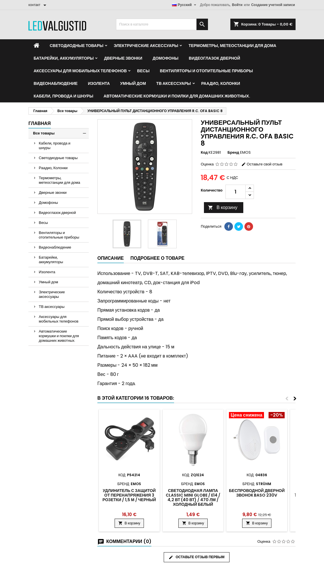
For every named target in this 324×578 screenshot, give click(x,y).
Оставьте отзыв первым (197, 557)
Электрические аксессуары (146, 45)
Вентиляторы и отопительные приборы (206, 71)
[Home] (36, 45)
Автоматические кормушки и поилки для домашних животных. (177, 96)
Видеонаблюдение (56, 83)
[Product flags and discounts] (257, 415)
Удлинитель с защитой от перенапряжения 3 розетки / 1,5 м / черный (129, 495)
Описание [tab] (110, 258)
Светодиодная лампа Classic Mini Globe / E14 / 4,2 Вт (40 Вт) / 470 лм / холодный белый (193, 497)
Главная (39, 123)
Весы (143, 71)
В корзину (223, 207)
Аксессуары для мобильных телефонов (80, 71)
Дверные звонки (123, 58)
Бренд (233, 152)
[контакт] (38, 5)
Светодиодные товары (76, 45)
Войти (237, 4)
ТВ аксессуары (173, 83)
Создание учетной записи (273, 4)
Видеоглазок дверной (214, 58)
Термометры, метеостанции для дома (232, 45)
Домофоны (165, 58)
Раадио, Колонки (220, 83)
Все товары (44, 133)
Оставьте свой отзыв (261, 164)
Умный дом (133, 83)
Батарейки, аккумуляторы (64, 58)
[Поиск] (162, 24)
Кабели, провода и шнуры (63, 96)
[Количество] (235, 192)
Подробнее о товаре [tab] (157, 258)
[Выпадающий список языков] (185, 5)
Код (204, 152)
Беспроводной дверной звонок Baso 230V (257, 493)
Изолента (99, 83)
